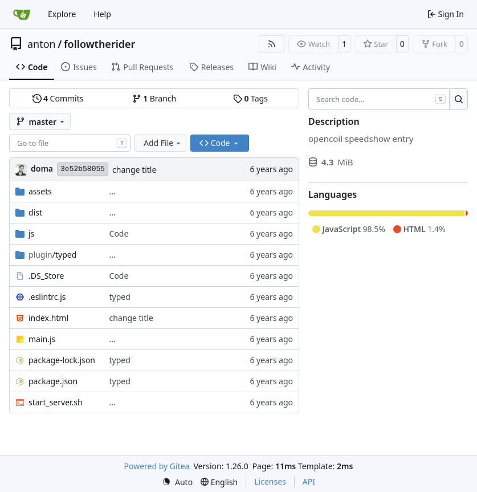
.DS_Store (46, 275)
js (31, 233)
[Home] (22, 14)
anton (41, 44)
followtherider (100, 44)
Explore (62, 14)
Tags (250, 98)
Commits (58, 98)
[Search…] (458, 99)
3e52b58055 (82, 169)
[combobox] (70, 143)
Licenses (270, 481)
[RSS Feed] (272, 43)
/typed (52, 254)
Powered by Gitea (157, 466)
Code (119, 233)
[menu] (177, 482)
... (112, 191)
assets (40, 191)
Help (102, 14)
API (309, 481)
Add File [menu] (163, 142)
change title (134, 169)
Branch (154, 98)
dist (35, 212)
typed (120, 296)
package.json (53, 381)
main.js (41, 339)
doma (42, 168)
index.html (48, 317)
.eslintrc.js (47, 296)
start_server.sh (55, 402)
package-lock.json (61, 360)
